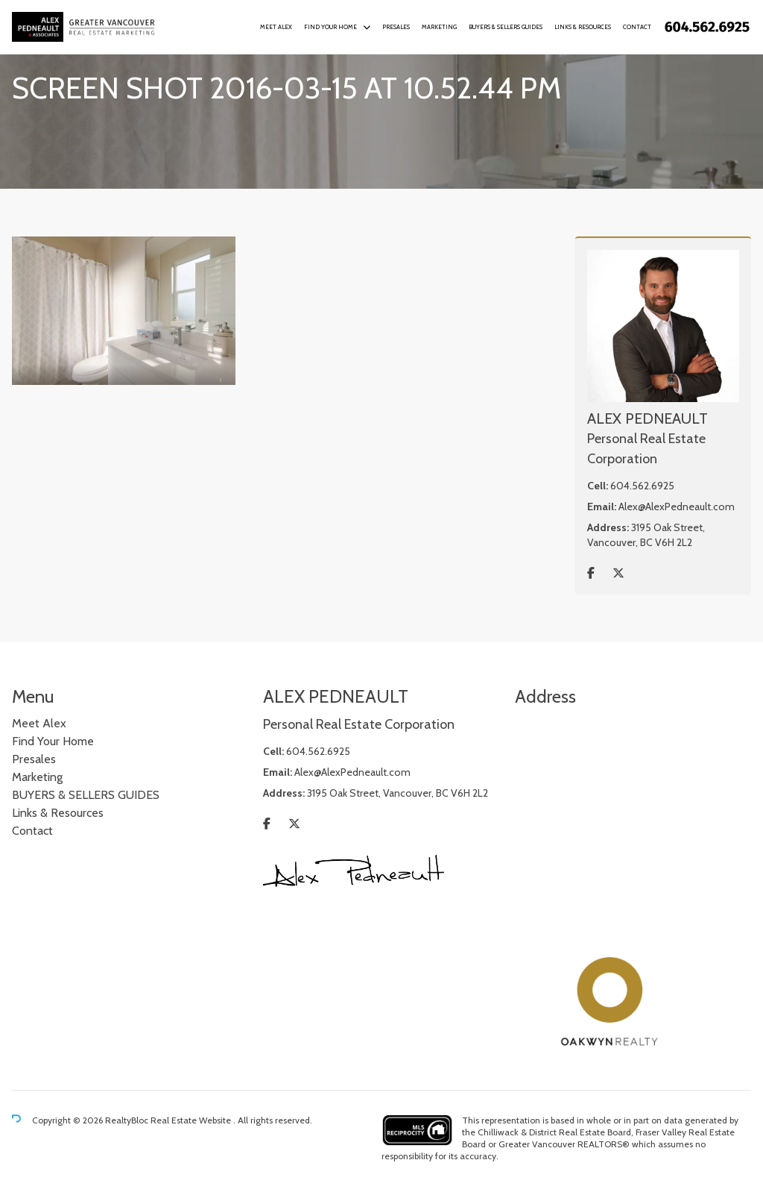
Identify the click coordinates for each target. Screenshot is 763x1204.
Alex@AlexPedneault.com (676, 506)
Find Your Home (330, 27)
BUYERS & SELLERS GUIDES (505, 27)
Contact (637, 27)
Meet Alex (276, 27)
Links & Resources (582, 27)
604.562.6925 (642, 485)
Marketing (439, 27)
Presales (396, 27)
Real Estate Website (192, 1120)
